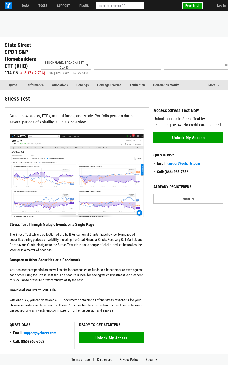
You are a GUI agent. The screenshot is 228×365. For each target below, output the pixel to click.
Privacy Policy (129, 360)
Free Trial (192, 5)
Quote (13, 85)
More (211, 85)
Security (151, 360)
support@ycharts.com (39, 333)
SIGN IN (188, 199)
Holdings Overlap (109, 85)
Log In (221, 5)
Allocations (60, 85)
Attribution (137, 85)
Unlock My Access (111, 337)
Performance (35, 85)
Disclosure (104, 360)
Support (63, 5)
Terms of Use (80, 360)
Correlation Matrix (166, 85)
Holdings (82, 85)
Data (25, 5)
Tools (43, 5)
